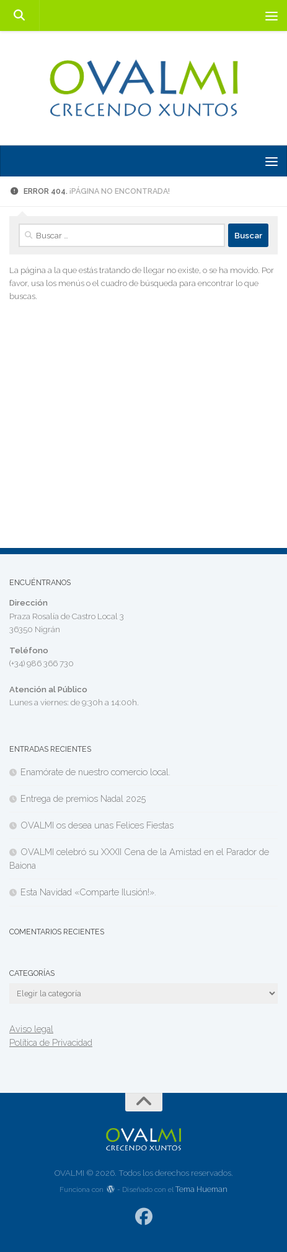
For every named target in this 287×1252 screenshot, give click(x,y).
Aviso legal (31, 1029)
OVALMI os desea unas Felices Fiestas (97, 825)
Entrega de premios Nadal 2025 (83, 798)
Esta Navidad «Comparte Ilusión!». (88, 892)
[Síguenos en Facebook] (143, 1216)
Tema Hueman (201, 1189)
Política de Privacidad (50, 1042)
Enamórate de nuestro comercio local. (95, 772)
